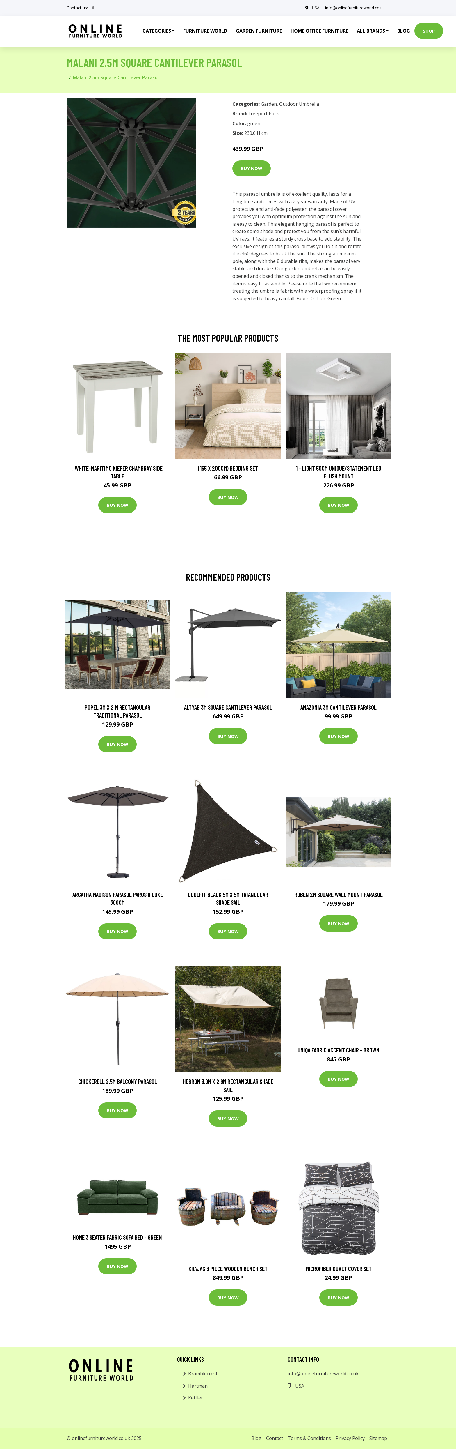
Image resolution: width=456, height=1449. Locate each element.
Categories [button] (156, 31)
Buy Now (251, 168)
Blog (403, 31)
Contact (274, 1438)
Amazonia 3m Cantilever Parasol (338, 707)
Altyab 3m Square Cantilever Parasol (228, 707)
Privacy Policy (350, 1438)
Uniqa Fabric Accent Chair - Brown (339, 1050)
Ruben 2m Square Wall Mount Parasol (338, 894)
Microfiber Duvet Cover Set (339, 1268)
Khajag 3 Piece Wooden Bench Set (228, 1268)
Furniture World (205, 31)
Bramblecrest (203, 1373)
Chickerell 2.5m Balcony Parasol (117, 1081)
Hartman (198, 1386)
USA (315, 7)
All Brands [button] (371, 31)
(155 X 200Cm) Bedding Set (228, 468)
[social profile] (93, 7)
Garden (269, 104)
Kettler (195, 1398)
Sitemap (378, 1438)
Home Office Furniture (319, 31)
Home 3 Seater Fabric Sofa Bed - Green (117, 1237)
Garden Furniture (259, 31)
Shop (429, 31)
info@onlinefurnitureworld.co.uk (355, 7)
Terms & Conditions (309, 1438)
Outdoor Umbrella (299, 104)
